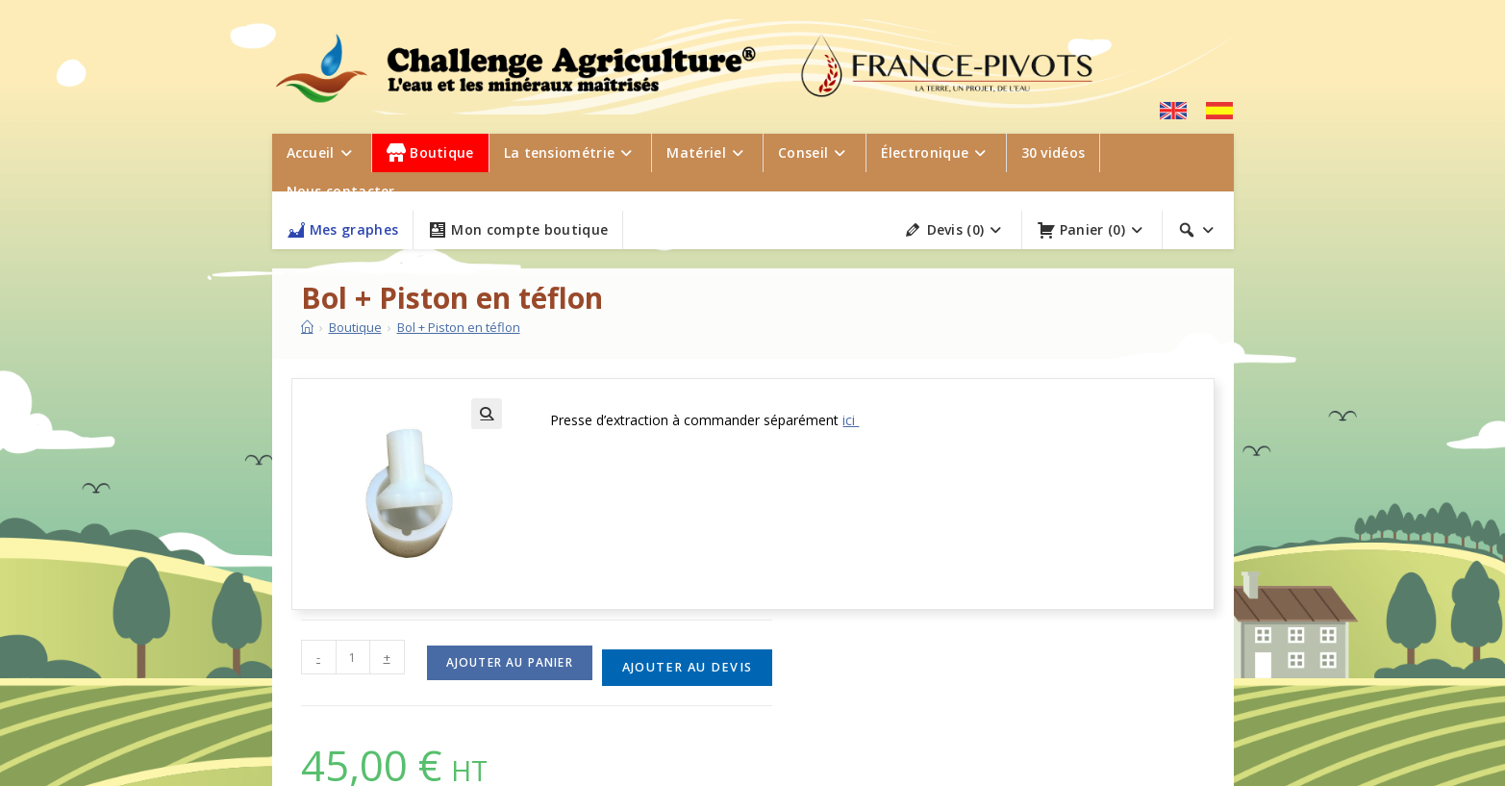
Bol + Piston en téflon (458, 327)
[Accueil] (307, 327)
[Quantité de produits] (353, 657)
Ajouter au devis (687, 667)
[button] (486, 413)
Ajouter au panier (509, 662)
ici (850, 420)
